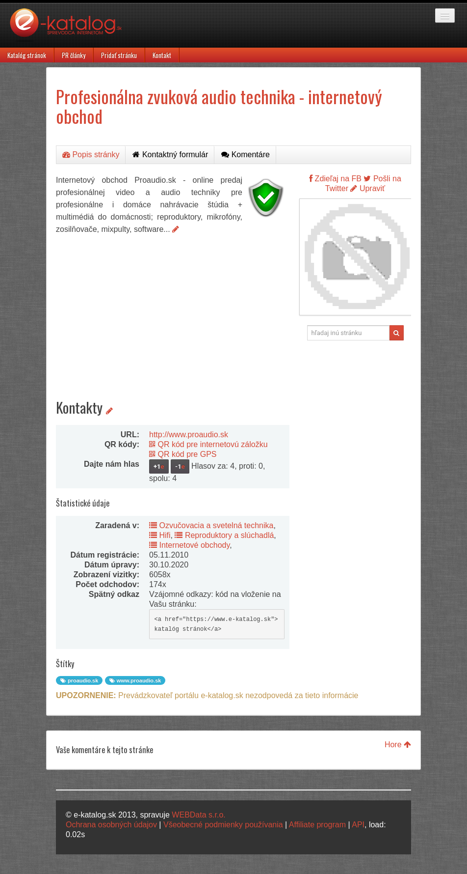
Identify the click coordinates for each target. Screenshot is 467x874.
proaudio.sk (79, 680)
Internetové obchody (189, 545)
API (358, 824)
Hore (398, 744)
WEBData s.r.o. (198, 815)
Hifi (160, 535)
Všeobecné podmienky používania (223, 824)
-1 (180, 466)
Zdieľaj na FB (335, 178)
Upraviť (367, 188)
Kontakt (162, 55)
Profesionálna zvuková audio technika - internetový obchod (219, 106)
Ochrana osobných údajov (111, 824)
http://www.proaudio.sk (188, 434)
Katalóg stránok (26, 55)
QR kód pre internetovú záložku (208, 444)
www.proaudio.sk (135, 680)
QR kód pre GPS (183, 454)
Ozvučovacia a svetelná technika (211, 525)
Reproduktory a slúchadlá (224, 535)
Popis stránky (90, 154)
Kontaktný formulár (170, 154)
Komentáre (245, 154)
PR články (73, 55)
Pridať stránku (119, 55)
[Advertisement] (172, 309)
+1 (159, 466)
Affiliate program (317, 824)
